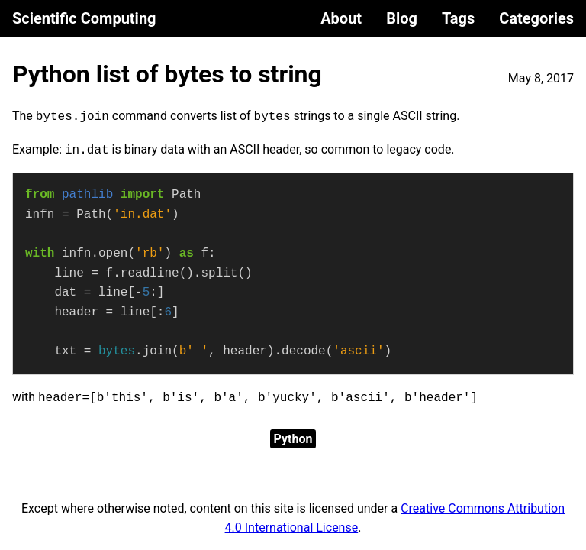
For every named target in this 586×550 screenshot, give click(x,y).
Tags (458, 18)
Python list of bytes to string (167, 74)
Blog (401, 18)
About (341, 18)
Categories (536, 18)
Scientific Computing (84, 18)
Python (293, 439)
